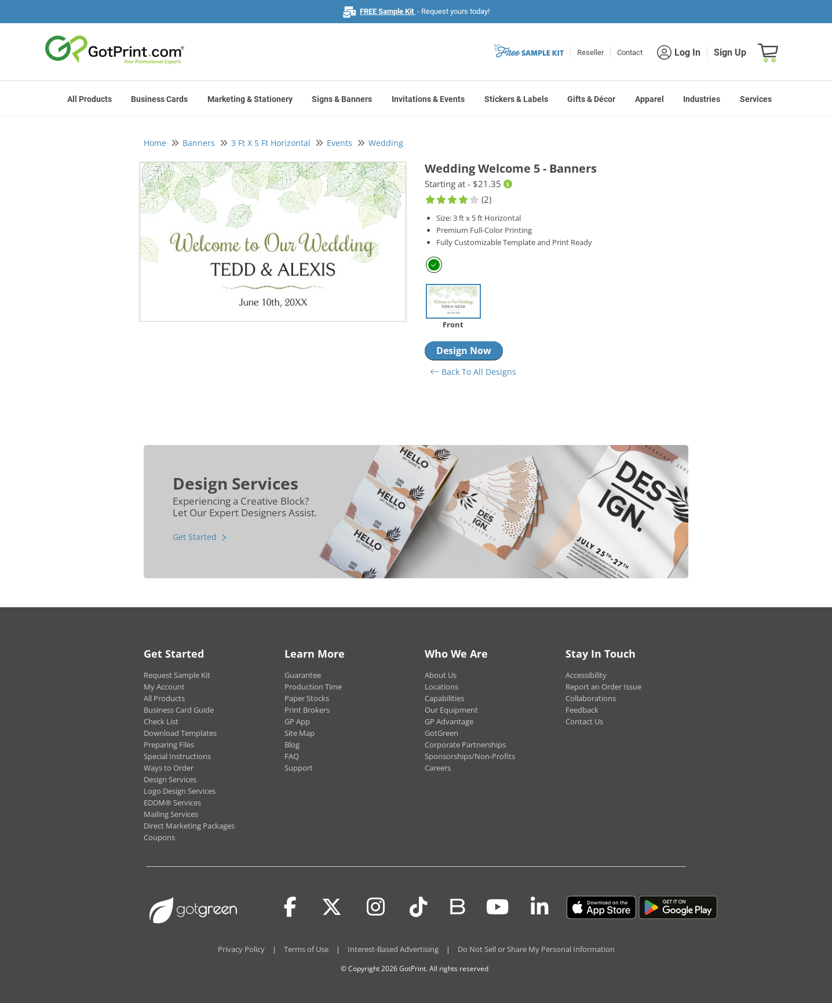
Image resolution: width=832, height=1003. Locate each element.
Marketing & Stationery (250, 99)
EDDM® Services (172, 802)
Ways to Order (169, 768)
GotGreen (441, 733)
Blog (292, 744)
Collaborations (590, 698)
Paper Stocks (306, 698)
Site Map (299, 733)
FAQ (291, 756)
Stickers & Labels (516, 99)
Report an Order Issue (603, 686)
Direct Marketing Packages (189, 825)
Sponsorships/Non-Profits (470, 756)
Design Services (170, 779)
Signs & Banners (342, 99)
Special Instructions (177, 756)
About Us (441, 675)
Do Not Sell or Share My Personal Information (536, 949)
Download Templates (180, 733)
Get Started (195, 536)
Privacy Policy (241, 949)
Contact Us (584, 721)
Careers (438, 768)
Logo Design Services (180, 791)
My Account (164, 686)
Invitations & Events (428, 99)
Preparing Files (169, 744)
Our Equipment (451, 710)
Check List (161, 721)
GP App (297, 721)
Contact (630, 52)
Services (756, 99)
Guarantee (302, 675)
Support (298, 768)
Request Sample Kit (177, 675)
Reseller (590, 52)
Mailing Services (171, 814)
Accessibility (586, 675)
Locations (441, 686)
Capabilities (444, 698)
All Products (89, 99)
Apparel (649, 99)
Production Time (313, 686)
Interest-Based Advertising (393, 949)
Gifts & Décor (591, 99)
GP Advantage (449, 721)
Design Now (463, 350)
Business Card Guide (179, 710)
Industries (701, 99)
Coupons (159, 837)
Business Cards (159, 99)
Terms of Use (306, 949)
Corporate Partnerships (465, 744)
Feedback (582, 710)
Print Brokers (307, 710)
